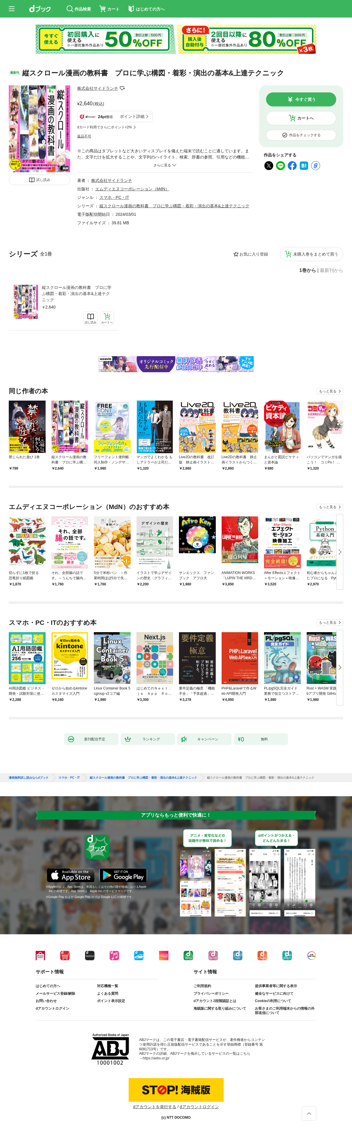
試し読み (43, 180)
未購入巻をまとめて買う (315, 254)
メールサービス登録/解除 (55, 994)
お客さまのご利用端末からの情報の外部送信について (285, 1010)
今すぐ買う (305, 99)
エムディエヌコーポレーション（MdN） (132, 189)
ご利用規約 (202, 986)
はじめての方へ (48, 986)
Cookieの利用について (273, 1001)
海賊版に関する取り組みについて (220, 1008)
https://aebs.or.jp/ (156, 1058)
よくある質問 (107, 994)
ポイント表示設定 (111, 1001)
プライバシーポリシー (211, 994)
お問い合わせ (46, 1001)
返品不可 (84, 136)
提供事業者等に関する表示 (276, 986)
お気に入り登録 (253, 254)
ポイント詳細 (132, 116)
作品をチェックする (305, 135)
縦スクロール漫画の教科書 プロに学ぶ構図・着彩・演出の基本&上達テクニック (76, 293)
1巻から (307, 270)
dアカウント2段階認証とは (215, 1001)
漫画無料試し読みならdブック (29, 777)
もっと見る (328, 391)
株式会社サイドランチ (97, 88)
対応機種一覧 (107, 986)
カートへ (305, 118)
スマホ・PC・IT (114, 197)
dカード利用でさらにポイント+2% (104, 127)
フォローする (122, 88)
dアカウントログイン (52, 1008)
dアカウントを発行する (154, 1106)
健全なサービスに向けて (274, 994)
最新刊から (331, 270)
